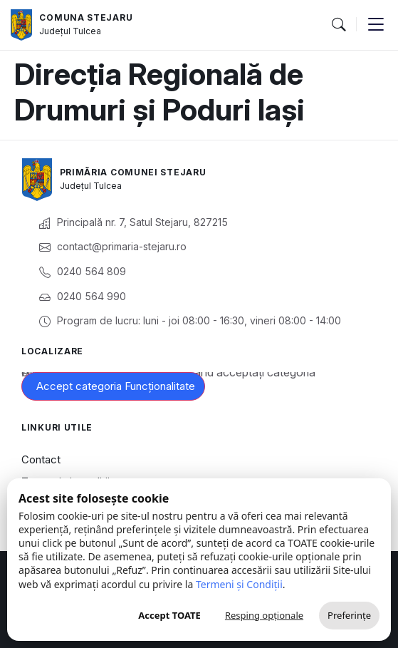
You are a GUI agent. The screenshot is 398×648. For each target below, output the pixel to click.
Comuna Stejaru (85, 17)
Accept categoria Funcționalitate (115, 386)
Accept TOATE (169, 615)
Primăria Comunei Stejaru (133, 172)
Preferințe (349, 615)
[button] (338, 25)
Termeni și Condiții (239, 584)
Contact (41, 459)
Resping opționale (264, 615)
